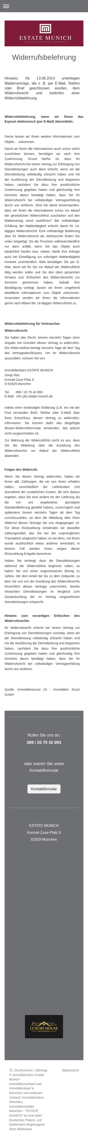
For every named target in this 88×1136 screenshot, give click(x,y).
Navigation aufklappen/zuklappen (44, 6)
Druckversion (21, 1070)
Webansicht (70, 1070)
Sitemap (41, 1070)
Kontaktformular (44, 789)
